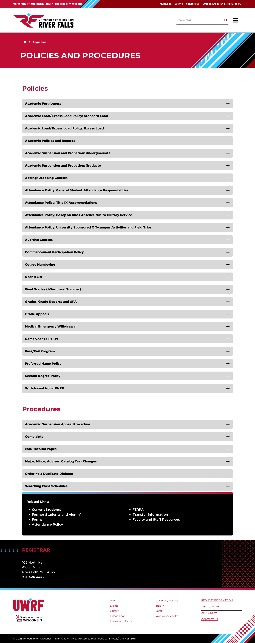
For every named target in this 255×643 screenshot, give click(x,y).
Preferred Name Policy (43, 363)
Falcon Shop (117, 616)
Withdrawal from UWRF (44, 388)
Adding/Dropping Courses (46, 178)
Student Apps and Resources (221, 3)
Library (114, 610)
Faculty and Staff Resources (156, 520)
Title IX (160, 605)
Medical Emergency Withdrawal (50, 326)
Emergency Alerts (121, 621)
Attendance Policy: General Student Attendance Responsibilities (76, 190)
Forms (37, 520)
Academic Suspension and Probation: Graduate (63, 165)
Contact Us (193, 3)
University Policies (167, 600)
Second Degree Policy (42, 376)
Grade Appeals (37, 314)
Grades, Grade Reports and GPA (51, 301)
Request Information (217, 600)
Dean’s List (33, 277)
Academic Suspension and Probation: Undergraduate (67, 153)
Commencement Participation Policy (54, 252)
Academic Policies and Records (50, 141)
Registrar (39, 42)
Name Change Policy (41, 339)
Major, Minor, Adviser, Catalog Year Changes (61, 461)
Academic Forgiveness (43, 103)
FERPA (138, 510)
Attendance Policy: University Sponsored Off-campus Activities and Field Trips (88, 227)
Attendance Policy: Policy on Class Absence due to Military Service (78, 215)
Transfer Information (150, 515)
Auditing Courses (39, 240)
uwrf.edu (166, 3)
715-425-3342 (33, 577)
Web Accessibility (167, 616)
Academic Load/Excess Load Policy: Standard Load (66, 116)
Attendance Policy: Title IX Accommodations (61, 202)
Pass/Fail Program (40, 351)
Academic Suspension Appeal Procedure (57, 424)
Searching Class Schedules (46, 486)
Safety (159, 610)
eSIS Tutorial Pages (40, 449)
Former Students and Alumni (56, 515)
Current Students (46, 510)
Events (179, 3)
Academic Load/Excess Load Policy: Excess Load (64, 128)
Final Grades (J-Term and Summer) (53, 289)
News (113, 600)
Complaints (34, 436)
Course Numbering (40, 264)
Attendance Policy (47, 524)
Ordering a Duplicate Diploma (49, 474)
